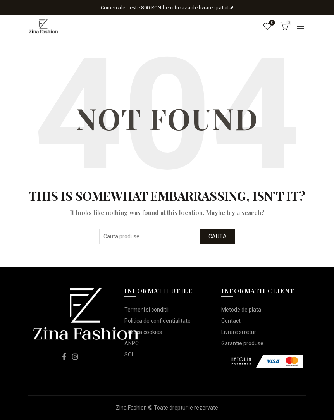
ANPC (131, 343)
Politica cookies (143, 332)
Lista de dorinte (271, 23)
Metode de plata (241, 309)
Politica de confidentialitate (157, 321)
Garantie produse (242, 343)
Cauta (217, 236)
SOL (129, 354)
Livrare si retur (238, 332)
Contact (231, 321)
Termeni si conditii (146, 309)
